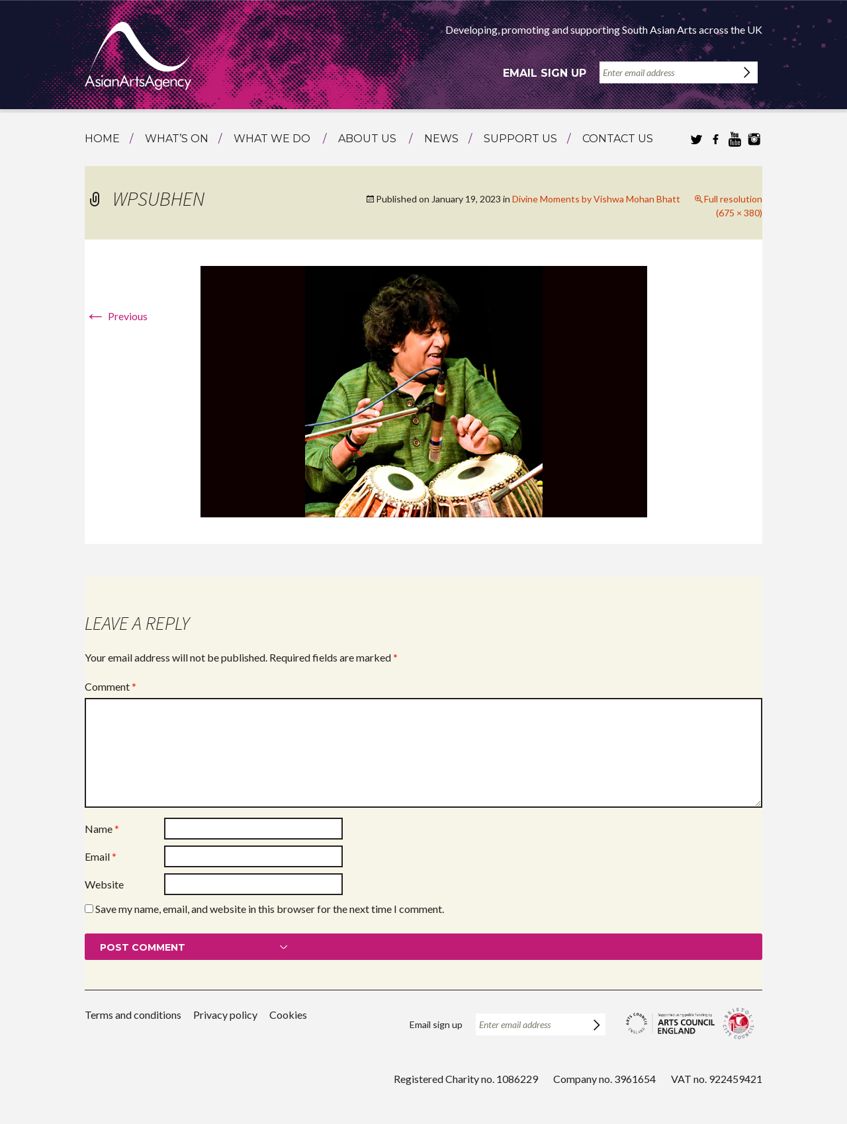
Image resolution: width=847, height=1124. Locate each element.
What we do (272, 138)
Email (100, 856)
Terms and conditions (133, 1014)
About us (367, 138)
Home (102, 138)
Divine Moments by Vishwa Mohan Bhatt (596, 198)
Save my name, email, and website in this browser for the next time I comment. (269, 908)
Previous (116, 316)
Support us (520, 138)
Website (104, 884)
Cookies (288, 1014)
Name (102, 828)
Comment (110, 686)
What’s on (176, 138)
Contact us (617, 138)
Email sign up (544, 73)
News (441, 138)
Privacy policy (225, 1014)
